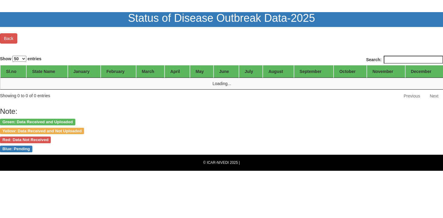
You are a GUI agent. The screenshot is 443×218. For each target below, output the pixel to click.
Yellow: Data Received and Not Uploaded (42, 130)
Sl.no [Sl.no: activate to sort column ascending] (11, 71)
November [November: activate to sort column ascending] (383, 71)
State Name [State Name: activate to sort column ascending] (43, 71)
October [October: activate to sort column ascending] (347, 71)
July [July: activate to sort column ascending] (249, 71)
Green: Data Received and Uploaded (37, 121)
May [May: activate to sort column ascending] (200, 71)
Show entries (20, 59)
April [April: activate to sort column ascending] (175, 71)
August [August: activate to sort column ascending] (276, 71)
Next (434, 96)
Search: (404, 60)
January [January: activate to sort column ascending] (81, 71)
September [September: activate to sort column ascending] (310, 71)
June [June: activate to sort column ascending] (224, 71)
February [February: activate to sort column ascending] (115, 71)
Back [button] (8, 38)
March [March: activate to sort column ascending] (148, 71)
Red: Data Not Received (25, 139)
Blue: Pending (16, 149)
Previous (412, 96)
